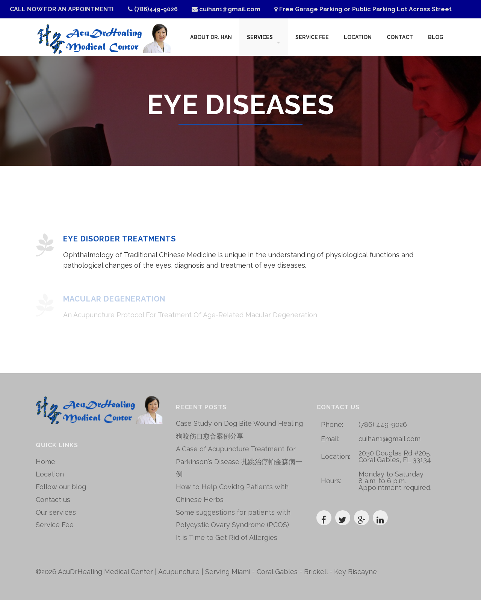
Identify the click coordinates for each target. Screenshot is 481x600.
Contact (400, 37)
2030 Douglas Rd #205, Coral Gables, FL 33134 (394, 456)
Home (45, 462)
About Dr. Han (211, 37)
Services (260, 37)
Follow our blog (61, 487)
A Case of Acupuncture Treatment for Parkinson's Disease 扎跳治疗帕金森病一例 (239, 461)
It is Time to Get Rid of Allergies (226, 537)
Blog (435, 37)
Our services (56, 512)
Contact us (53, 500)
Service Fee (312, 37)
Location (358, 37)
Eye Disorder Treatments (119, 238)
